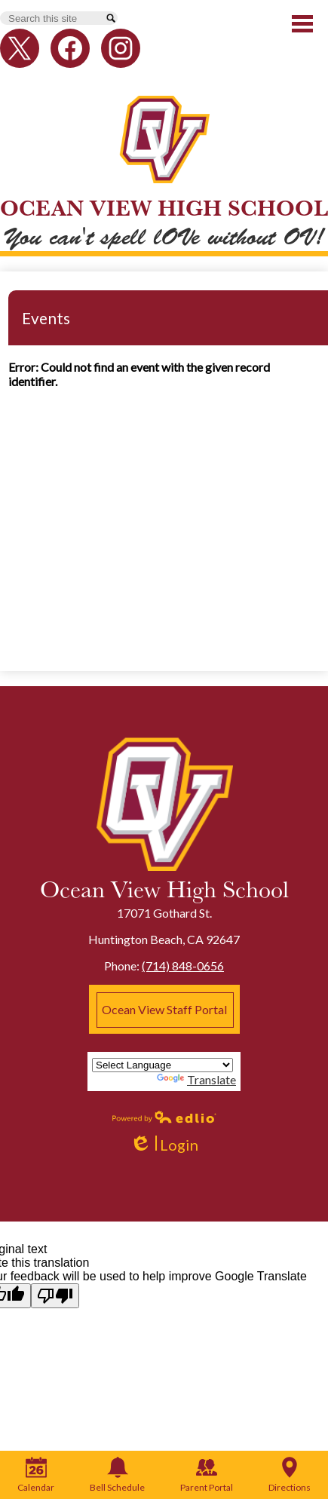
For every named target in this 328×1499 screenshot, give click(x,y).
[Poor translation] (55, 1295)
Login (164, 1145)
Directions (289, 1475)
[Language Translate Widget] (162, 1065)
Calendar (35, 1475)
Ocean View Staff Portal (164, 1009)
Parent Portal (206, 1475)
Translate (196, 1079)
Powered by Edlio (164, 1116)
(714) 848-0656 (183, 965)
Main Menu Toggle (302, 23)
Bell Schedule (117, 1475)
